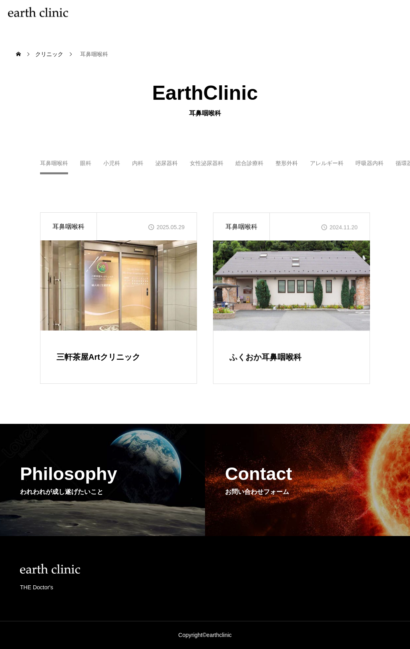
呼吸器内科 (370, 166)
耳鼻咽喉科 (68, 226)
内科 (137, 166)
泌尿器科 (166, 166)
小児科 (111, 166)
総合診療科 (249, 166)
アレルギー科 (327, 166)
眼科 (85, 166)
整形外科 (286, 166)
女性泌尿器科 (206, 166)
